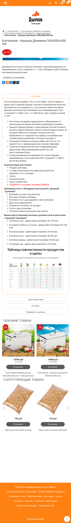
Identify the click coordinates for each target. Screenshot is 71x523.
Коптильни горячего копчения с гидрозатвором (28, 33)
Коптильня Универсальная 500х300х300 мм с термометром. (18, 421)
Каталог (29, 501)
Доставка (48, 496)
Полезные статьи (17, 496)
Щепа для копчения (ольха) (18, 477)
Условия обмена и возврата (51, 491)
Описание (35, 143)
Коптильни (13, 31)
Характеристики (35, 347)
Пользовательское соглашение (21, 491)
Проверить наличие (35, 359)
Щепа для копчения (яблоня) (53, 477)
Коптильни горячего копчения (35, 31)
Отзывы (35, 353)
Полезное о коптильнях (45, 501)
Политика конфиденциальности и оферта (35, 487)
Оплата (58, 496)
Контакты (18, 501)
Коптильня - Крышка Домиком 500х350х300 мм (53, 421)
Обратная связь (34, 496)
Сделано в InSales (35, 519)
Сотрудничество (46, 505)
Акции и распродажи (27, 505)
